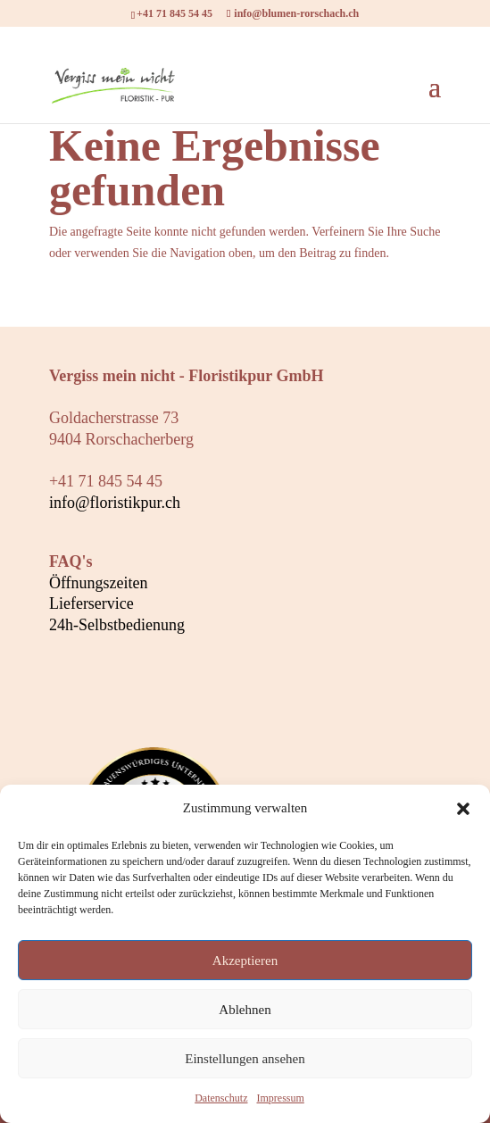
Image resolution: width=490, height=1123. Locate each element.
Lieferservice (91, 603)
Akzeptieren (245, 960)
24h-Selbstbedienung (117, 625)
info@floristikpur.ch (114, 503)
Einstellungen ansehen (245, 1059)
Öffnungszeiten (98, 583)
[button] (463, 809)
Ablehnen (244, 1009)
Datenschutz (221, 1098)
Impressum (279, 1098)
